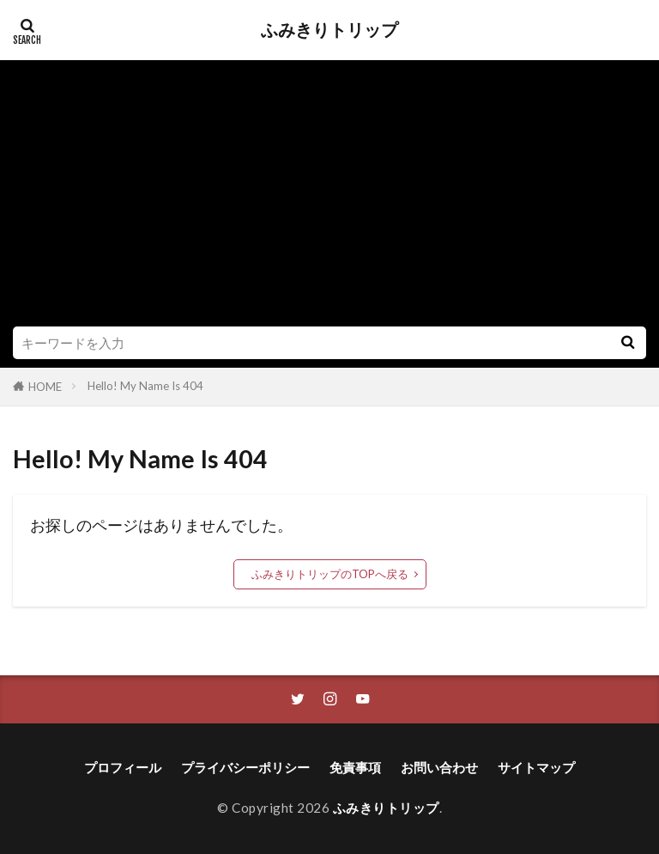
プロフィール (122, 767)
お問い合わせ (439, 767)
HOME (45, 386)
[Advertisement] (329, 197)
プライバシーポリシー (245, 767)
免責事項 (355, 767)
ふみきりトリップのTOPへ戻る (329, 574)
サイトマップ (536, 767)
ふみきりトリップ (329, 30)
